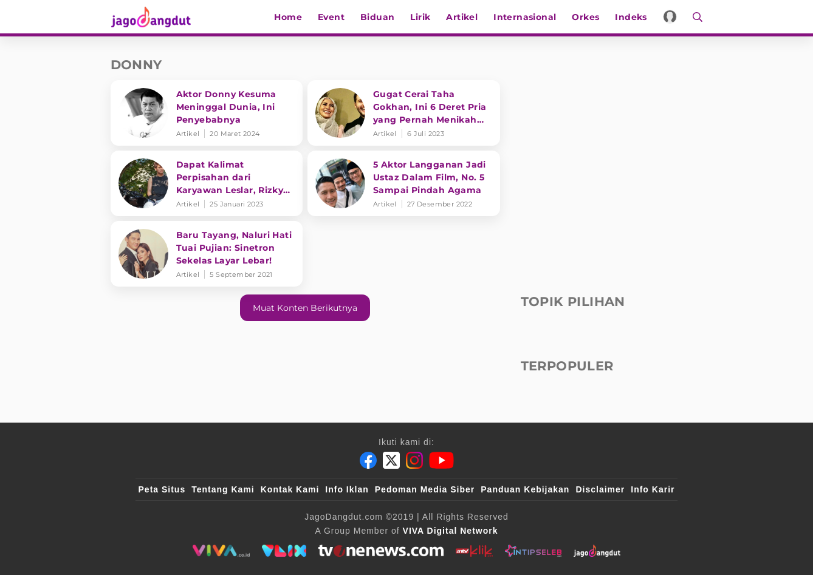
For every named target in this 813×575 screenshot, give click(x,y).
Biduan (378, 17)
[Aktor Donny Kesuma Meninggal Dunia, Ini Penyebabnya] (207, 113)
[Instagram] (414, 460)
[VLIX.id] (284, 551)
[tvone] (380, 551)
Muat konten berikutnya (305, 307)
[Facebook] (368, 460)
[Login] (670, 16)
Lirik (421, 17)
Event (331, 17)
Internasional (525, 17)
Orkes (586, 17)
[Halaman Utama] (154, 16)
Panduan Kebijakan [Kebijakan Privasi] (525, 489)
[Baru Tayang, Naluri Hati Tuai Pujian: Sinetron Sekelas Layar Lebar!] (207, 254)
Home (289, 17)
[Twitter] (391, 460)
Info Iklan (346, 489)
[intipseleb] (533, 551)
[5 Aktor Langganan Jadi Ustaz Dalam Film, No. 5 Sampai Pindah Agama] (403, 183)
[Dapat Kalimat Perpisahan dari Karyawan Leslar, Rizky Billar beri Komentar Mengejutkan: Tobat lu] (207, 183)
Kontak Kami (290, 489)
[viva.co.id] (221, 551)
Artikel (462, 17)
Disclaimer (600, 489)
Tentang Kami (223, 489)
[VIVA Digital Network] (450, 531)
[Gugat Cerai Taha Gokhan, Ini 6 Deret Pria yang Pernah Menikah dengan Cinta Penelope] (403, 113)
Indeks (631, 17)
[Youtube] (441, 460)
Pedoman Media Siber (425, 489)
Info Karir (652, 489)
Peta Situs (162, 489)
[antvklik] (474, 551)
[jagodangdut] (597, 551)
